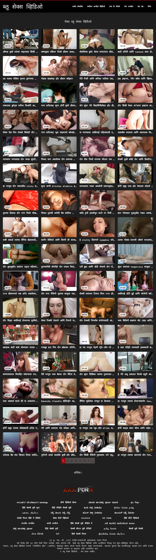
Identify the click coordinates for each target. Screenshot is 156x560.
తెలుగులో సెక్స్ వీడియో (124, 513)
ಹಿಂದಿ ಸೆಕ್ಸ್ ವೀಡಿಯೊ (93, 507)
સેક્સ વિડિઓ (37, 534)
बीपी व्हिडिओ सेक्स (68, 502)
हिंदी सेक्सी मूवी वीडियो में (81, 523)
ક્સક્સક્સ (85, 518)
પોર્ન (57, 534)
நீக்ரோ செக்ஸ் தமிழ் (124, 507)
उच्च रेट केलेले (114, 6)
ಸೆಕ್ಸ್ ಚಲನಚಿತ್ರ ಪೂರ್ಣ (23, 528)
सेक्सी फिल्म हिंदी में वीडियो (28, 518)
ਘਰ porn (106, 518)
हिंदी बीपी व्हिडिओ (131, 518)
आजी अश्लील (52, 523)
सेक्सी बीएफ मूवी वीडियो (81, 528)
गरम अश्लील (128, 6)
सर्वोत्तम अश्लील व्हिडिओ (96, 6)
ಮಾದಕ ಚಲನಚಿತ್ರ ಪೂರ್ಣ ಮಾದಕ (103, 502)
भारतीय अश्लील (27, 523)
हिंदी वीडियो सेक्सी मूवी (61, 507)
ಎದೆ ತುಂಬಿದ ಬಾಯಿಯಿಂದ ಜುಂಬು (120, 523)
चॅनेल (149, 6)
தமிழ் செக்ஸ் (110, 528)
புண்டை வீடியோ (30, 513)
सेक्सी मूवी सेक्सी (136, 528)
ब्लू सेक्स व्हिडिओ (70, 551)
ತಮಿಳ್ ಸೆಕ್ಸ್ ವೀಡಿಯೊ (92, 513)
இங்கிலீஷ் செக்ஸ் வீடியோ (111, 534)
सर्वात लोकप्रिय (77, 6)
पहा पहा (140, 6)
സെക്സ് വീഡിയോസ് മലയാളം (32, 502)
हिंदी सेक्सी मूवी (51, 528)
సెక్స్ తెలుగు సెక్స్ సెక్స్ (60, 513)
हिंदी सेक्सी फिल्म (79, 534)
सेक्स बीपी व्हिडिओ (61, 518)
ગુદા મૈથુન (134, 502)
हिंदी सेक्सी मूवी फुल (30, 507)
